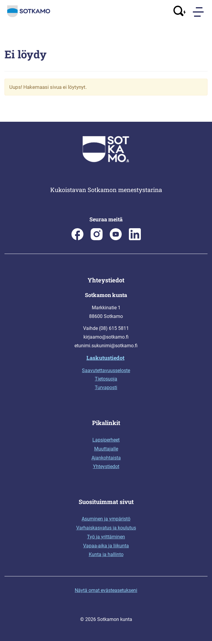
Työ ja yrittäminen (106, 537)
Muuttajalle (106, 449)
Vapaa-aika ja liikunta (106, 546)
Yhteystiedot (106, 466)
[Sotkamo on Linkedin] (135, 238)
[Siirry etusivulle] (28, 16)
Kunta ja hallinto (106, 554)
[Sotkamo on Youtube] (116, 238)
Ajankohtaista (106, 458)
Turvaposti (106, 387)
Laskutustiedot (105, 357)
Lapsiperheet (106, 440)
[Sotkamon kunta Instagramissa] (97, 238)
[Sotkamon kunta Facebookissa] (77, 238)
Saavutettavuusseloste (106, 370)
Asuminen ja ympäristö (106, 519)
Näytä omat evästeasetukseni (106, 590)
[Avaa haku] (179, 12)
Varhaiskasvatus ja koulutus (106, 528)
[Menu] (199, 12)
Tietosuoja (106, 379)
